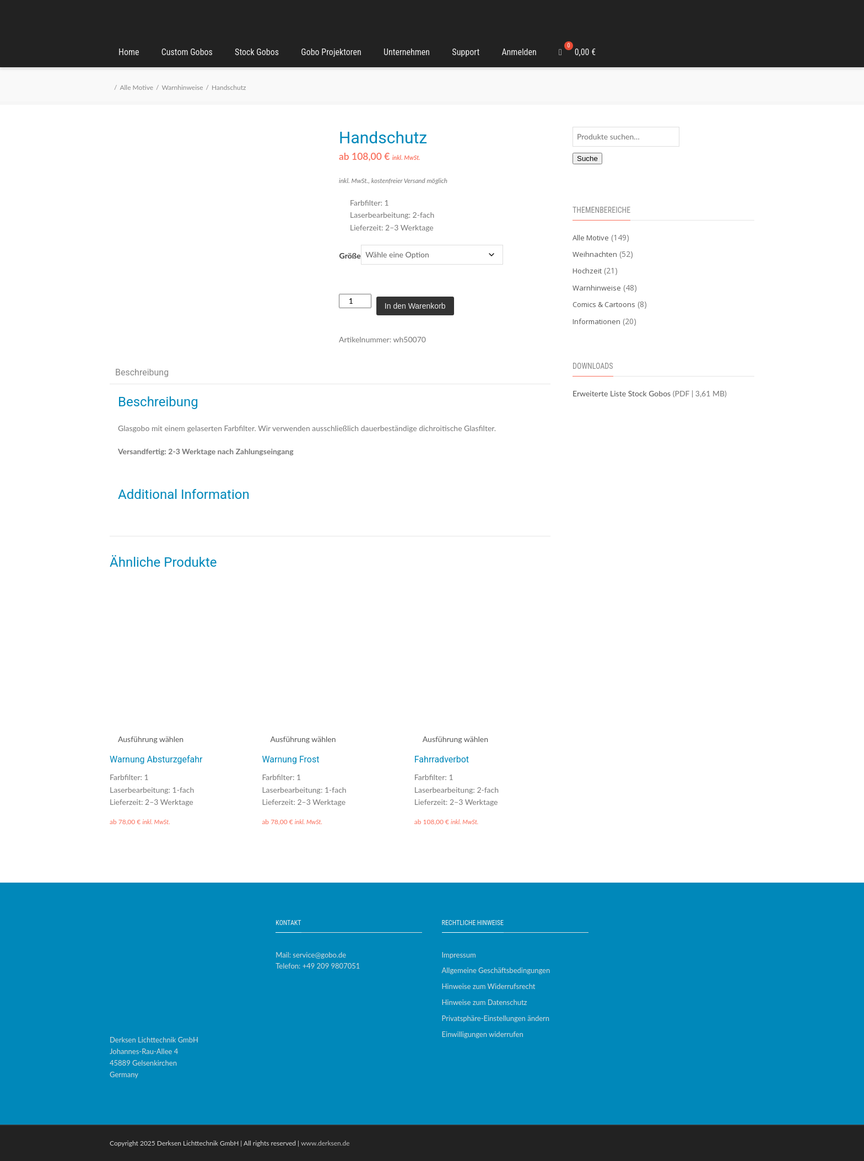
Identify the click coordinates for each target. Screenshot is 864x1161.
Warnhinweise (182, 87)
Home (128, 52)
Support (465, 52)
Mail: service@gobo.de (311, 954)
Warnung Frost (290, 759)
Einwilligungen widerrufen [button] (482, 1034)
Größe (350, 255)
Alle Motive (136, 87)
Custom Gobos (187, 52)
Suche (587, 158)
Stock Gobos (257, 52)
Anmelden (518, 52)
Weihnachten (595, 254)
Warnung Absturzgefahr (156, 759)
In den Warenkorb (415, 306)
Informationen (596, 321)
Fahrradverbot (441, 759)
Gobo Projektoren (331, 52)
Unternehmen (407, 52)
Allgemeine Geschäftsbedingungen (496, 970)
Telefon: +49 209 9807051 (318, 965)
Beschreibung (142, 372)
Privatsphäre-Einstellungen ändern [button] (495, 1018)
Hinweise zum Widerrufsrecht (489, 986)
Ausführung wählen (150, 739)
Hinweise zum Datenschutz (484, 1002)
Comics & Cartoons (604, 304)
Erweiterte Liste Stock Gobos (622, 393)
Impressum (459, 954)
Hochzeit (587, 271)
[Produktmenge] (355, 301)
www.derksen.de (325, 1143)
